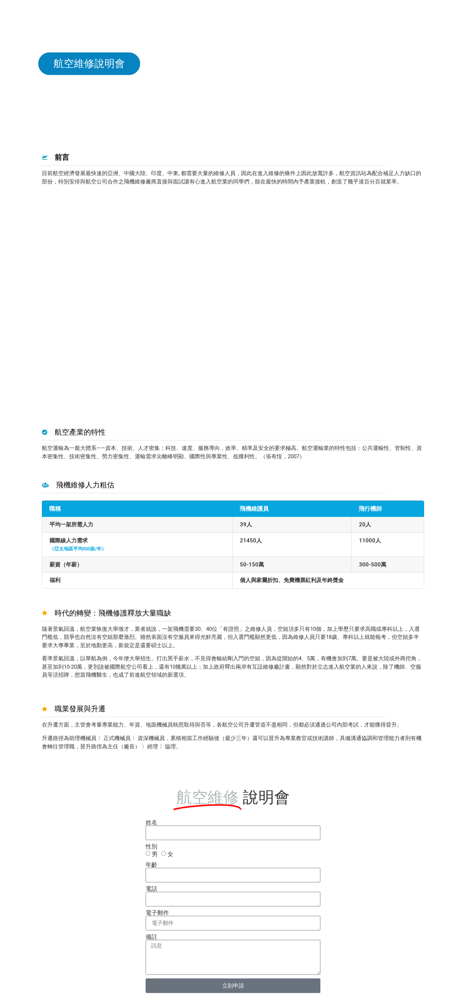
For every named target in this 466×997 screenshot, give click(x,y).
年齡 (151, 865)
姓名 (151, 823)
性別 (151, 847)
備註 (151, 937)
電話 (151, 889)
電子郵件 (157, 913)
